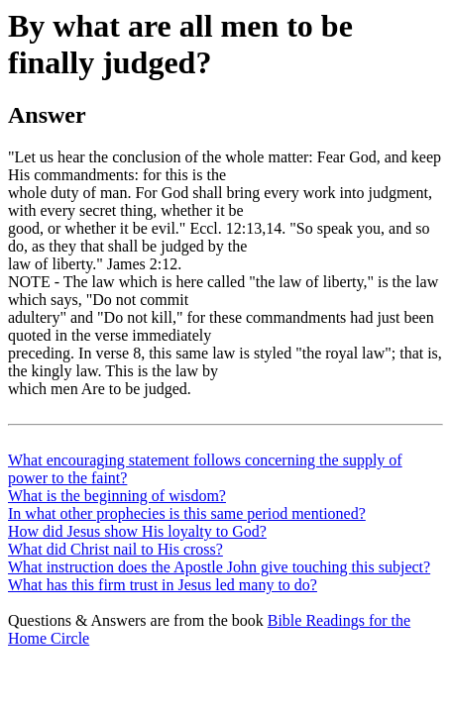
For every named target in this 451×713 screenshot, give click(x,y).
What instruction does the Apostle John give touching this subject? (219, 567)
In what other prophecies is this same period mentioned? (187, 513)
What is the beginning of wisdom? (117, 495)
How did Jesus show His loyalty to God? (137, 531)
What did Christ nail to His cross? (115, 549)
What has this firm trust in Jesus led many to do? (162, 584)
